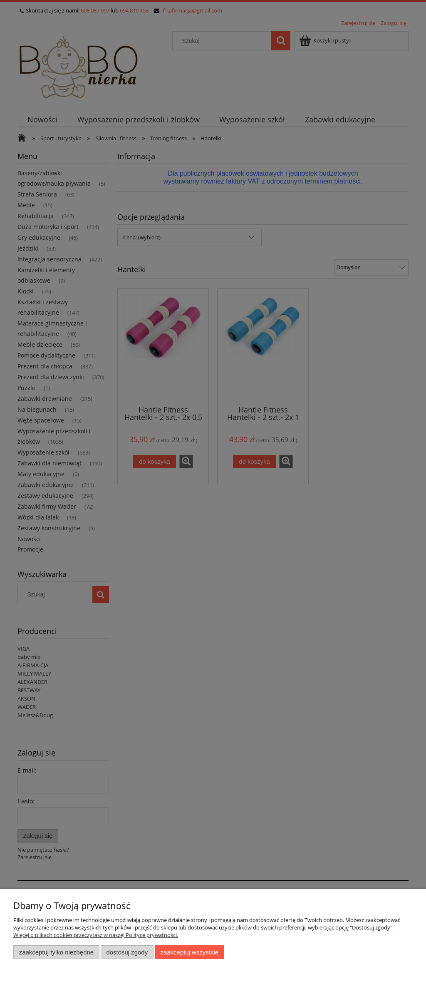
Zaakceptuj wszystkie (189, 952)
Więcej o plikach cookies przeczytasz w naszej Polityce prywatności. (95, 935)
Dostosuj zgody (127, 952)
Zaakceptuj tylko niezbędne (56, 952)
